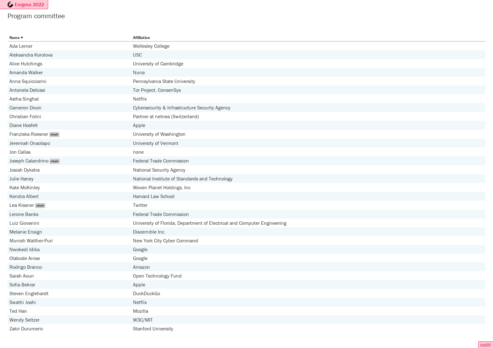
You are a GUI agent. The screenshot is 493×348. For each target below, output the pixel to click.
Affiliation (141, 37)
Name (14, 37)
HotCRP (485, 344)
